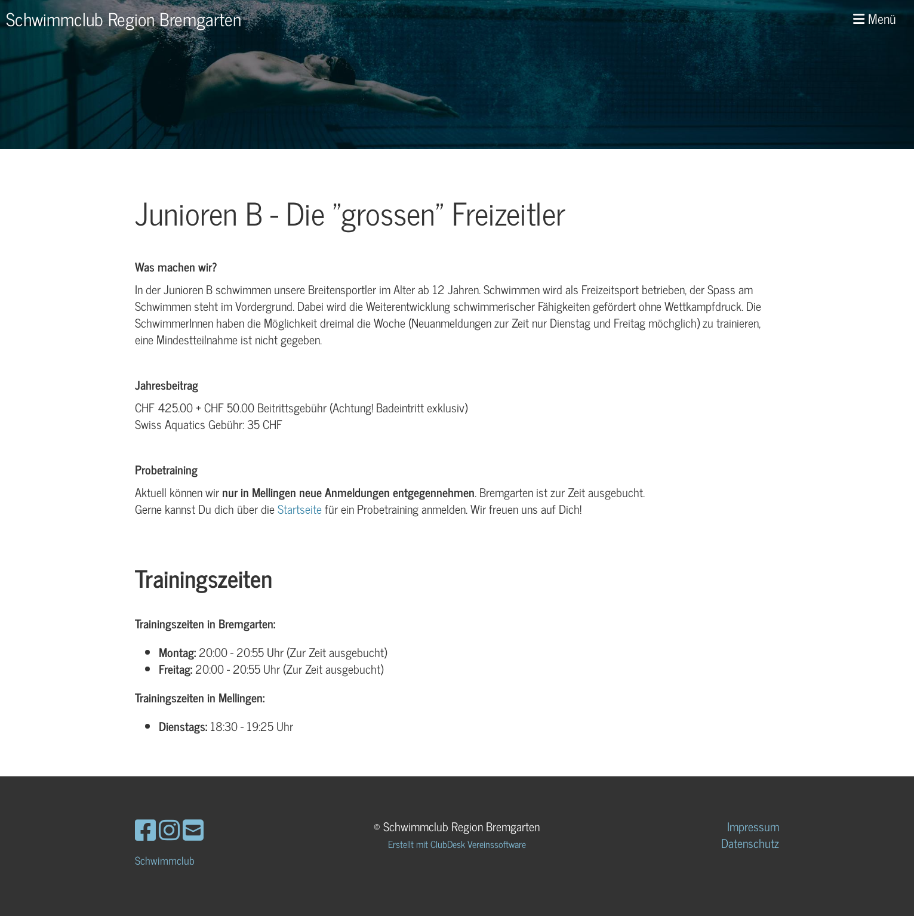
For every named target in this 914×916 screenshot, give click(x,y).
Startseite (300, 509)
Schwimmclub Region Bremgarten (123, 18)
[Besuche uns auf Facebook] (145, 829)
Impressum (753, 826)
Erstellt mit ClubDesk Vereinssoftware (457, 844)
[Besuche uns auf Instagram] (169, 829)
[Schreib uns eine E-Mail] (193, 829)
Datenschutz (750, 843)
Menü (874, 19)
